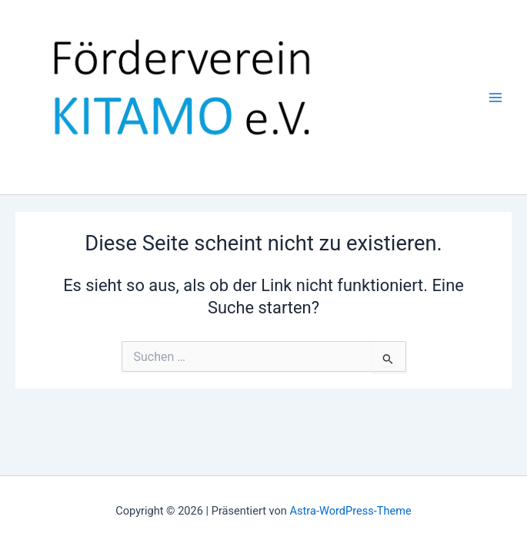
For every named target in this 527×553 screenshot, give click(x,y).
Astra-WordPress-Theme (351, 511)
